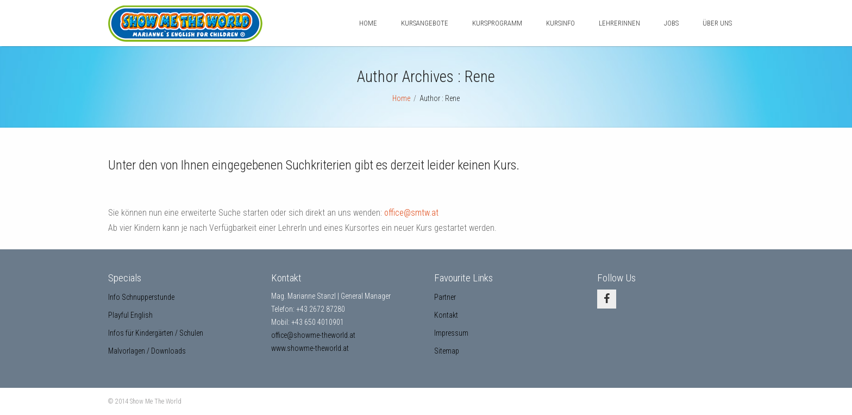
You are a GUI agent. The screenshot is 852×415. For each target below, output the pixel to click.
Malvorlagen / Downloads (147, 351)
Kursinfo (560, 23)
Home (368, 23)
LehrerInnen (619, 23)
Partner (445, 297)
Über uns (717, 23)
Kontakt (446, 315)
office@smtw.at (411, 213)
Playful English (130, 315)
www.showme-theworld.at (310, 348)
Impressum (451, 333)
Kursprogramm (497, 23)
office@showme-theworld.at (313, 335)
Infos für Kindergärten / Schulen (155, 333)
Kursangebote (424, 23)
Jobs (671, 23)
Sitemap (446, 351)
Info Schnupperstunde (141, 297)
